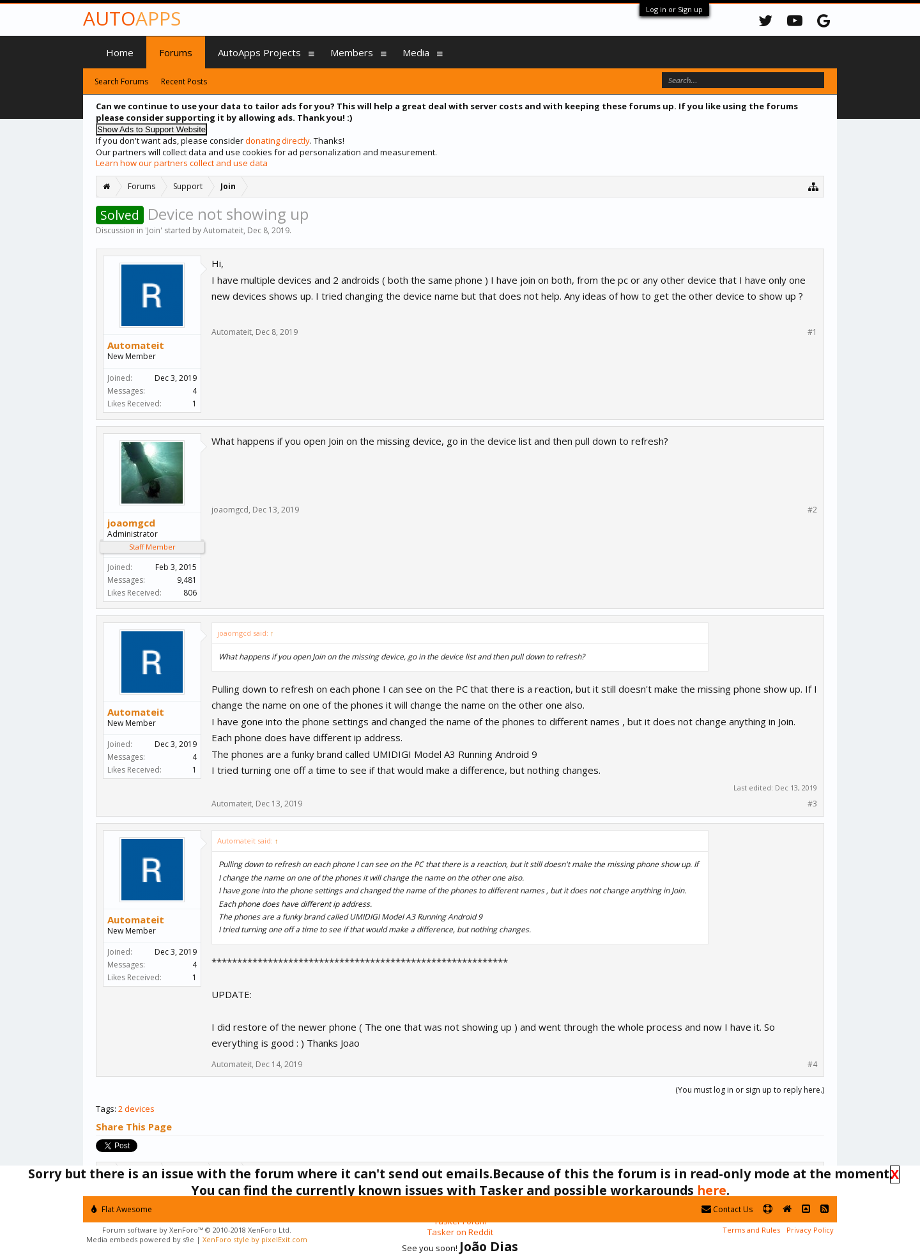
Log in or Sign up (674, 9)
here (711, 1190)
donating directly (277, 140)
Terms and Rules (751, 1230)
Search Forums (121, 81)
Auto (132, 18)
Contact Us (727, 1209)
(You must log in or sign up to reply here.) (749, 1089)
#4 (812, 1064)
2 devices (136, 1108)
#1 (812, 332)
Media (415, 52)
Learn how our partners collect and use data (182, 163)
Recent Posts (184, 81)
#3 (812, 804)
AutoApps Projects (259, 52)
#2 (812, 510)
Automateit (223, 230)
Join (153, 230)
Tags (105, 1108)
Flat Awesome (121, 1209)
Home (120, 52)
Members (351, 52)
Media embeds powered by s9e (140, 1239)
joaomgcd (131, 522)
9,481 (187, 579)
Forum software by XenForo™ (196, 1230)
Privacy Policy (810, 1230)
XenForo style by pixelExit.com (255, 1239)
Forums (175, 52)
